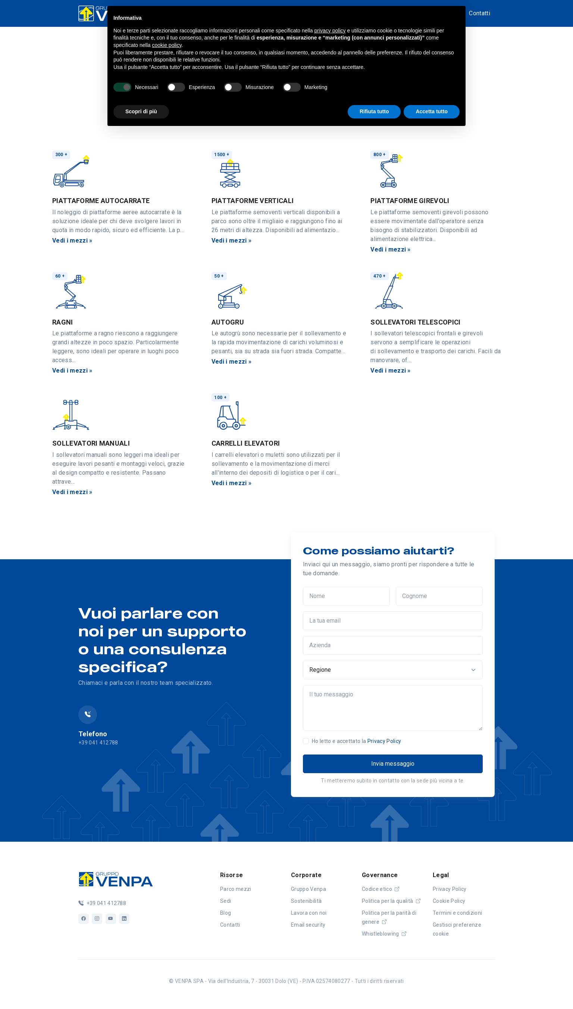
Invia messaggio (392, 763)
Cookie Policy (449, 901)
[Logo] (115, 878)
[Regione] (393, 670)
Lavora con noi (308, 913)
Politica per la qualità (391, 901)
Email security (308, 925)
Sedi (225, 901)
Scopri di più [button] (141, 111)
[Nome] (346, 596)
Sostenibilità (306, 901)
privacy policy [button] (330, 31)
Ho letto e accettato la (356, 741)
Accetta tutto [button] (432, 111)
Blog (225, 913)
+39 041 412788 (102, 903)
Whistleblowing (384, 934)
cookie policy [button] (167, 45)
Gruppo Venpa (308, 889)
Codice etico (381, 889)
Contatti (479, 13)
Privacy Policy (384, 741)
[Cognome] (439, 596)
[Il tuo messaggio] (393, 708)
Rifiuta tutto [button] (374, 111)
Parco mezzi (235, 889)
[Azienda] (393, 645)
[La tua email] (393, 620)
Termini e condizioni (457, 913)
